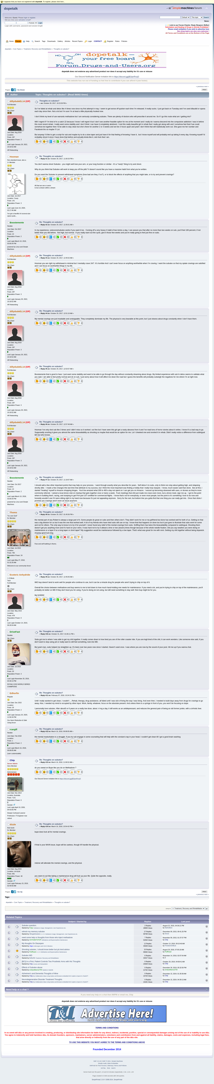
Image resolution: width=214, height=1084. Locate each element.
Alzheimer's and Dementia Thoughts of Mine (40, 973)
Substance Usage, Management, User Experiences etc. (50, 928)
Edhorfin (14, 693)
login (25, 18)
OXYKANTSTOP (35, 940)
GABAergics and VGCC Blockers (43, 946)
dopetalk (11, 8)
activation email (24, 20)
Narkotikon (168, 928)
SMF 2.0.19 (97, 1061)
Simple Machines (117, 1061)
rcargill (13, 729)
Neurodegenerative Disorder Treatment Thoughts (42, 979)
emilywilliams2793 (35, 970)
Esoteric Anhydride (20, 574)
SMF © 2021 (106, 1061)
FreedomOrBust (170, 946)
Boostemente (17, 222)
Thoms (13, 512)
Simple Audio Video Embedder (108, 1063)
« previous (200, 86)
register (32, 18)
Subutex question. (29, 925)
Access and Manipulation (40, 964)
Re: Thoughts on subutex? (51, 156)
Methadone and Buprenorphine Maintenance (55, 940)
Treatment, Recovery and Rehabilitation (47, 958)
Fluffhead (32, 952)
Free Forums (102, 1065)
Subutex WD (27, 955)
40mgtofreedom (34, 934)
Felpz (31, 928)
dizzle (13, 824)
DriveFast (15, 632)
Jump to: (168, 908)
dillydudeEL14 (17, 101)
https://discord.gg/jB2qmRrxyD (126, 77)
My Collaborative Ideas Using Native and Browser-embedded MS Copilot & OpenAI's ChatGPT (60, 976)
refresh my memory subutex (33, 932)
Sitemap (110, 1065)
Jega (31, 946)
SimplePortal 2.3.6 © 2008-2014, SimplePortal (107, 1079)
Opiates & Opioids (48, 970)
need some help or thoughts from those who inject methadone (47, 937)
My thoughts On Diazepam (33, 943)
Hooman (14, 156)
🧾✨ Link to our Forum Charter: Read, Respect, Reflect (187, 25)
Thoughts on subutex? (49, 101)
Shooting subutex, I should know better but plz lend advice (46, 949)
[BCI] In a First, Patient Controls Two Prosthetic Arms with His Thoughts (51, 961)
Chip (12, 760)
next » (206, 86)
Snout (167, 934)
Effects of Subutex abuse (32, 967)
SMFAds (92, 1065)
